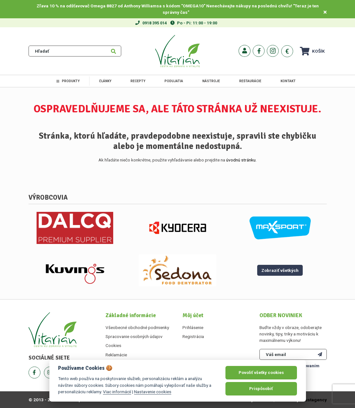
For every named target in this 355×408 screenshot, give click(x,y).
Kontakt (288, 81)
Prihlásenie (192, 327)
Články (105, 81)
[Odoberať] (320, 354)
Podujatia (174, 81)
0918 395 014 (154, 23)
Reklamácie (116, 354)
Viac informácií (117, 391)
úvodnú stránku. (241, 159)
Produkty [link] (68, 81)
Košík (312, 51)
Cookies (113, 345)
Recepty (138, 81)
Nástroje (211, 81)
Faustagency (313, 399)
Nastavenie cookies (152, 391)
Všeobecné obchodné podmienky (137, 327)
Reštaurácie (250, 81)
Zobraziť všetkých (280, 270)
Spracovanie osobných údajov (134, 336)
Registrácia (193, 336)
